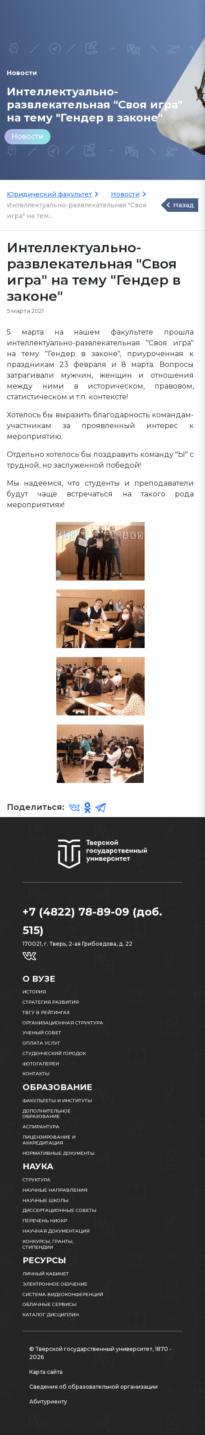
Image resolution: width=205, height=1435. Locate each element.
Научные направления (55, 1190)
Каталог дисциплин (51, 1315)
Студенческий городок (54, 1053)
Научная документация (56, 1231)
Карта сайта (46, 1371)
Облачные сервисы (50, 1304)
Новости (27, 136)
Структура (36, 1180)
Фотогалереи (41, 1064)
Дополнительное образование (47, 1114)
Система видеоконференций (63, 1294)
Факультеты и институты (57, 1101)
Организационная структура (63, 1023)
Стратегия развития (51, 1002)
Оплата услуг (41, 1043)
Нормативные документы (59, 1153)
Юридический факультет (49, 194)
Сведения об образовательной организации (93, 1386)
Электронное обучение (55, 1284)
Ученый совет (42, 1033)
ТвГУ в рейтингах (46, 1012)
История (34, 992)
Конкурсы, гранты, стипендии (48, 1244)
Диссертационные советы (59, 1210)
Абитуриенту (48, 1401)
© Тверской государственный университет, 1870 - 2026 (100, 1353)
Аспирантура (41, 1127)
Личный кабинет (46, 1274)
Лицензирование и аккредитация (49, 1140)
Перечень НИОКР (45, 1221)
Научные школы (45, 1200)
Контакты (36, 1074)
